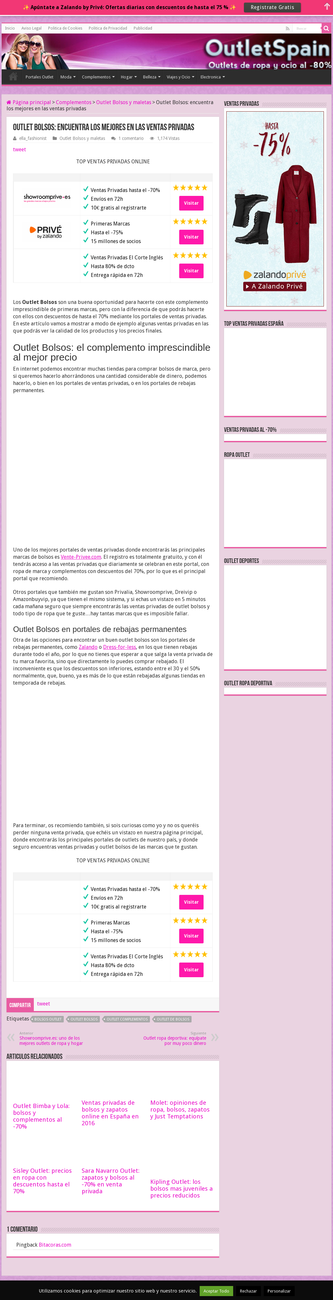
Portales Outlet (39, 77)
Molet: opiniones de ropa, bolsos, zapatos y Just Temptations (180, 1109)
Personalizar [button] (279, 1291)
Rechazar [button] (248, 1291)
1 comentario (131, 138)
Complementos (96, 77)
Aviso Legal (31, 28)
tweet (19, 149)
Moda (66, 77)
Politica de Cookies (65, 28)
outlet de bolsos (173, 1019)
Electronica (211, 77)
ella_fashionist (33, 138)
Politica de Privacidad (108, 28)
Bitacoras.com (55, 1245)
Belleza (149, 77)
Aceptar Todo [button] (216, 1291)
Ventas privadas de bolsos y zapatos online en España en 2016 (110, 1113)
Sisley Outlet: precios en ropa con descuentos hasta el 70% (42, 1181)
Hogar (127, 77)
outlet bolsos (84, 1019)
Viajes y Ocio (178, 77)
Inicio (10, 28)
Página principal (29, 102)
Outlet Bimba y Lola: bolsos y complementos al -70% (41, 1116)
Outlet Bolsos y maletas (123, 102)
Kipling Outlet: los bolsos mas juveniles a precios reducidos (181, 1188)
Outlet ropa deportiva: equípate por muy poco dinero (173, 1038)
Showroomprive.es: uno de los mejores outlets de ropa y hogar (53, 1038)
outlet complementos (127, 1019)
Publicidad (143, 28)
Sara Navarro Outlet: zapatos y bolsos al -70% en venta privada (111, 1181)
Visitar (191, 203)
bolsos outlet (47, 1019)
